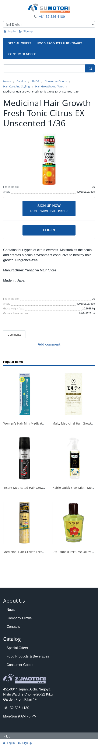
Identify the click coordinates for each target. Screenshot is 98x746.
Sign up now (49, 208)
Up (6, 736)
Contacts (13, 626)
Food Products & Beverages (28, 656)
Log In (9, 31)
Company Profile (19, 618)
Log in (49, 230)
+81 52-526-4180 (52, 16)
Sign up (25, 31)
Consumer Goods (20, 665)
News (11, 609)
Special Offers (17, 648)
